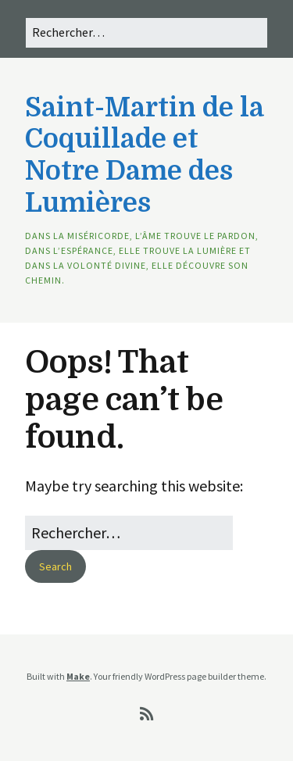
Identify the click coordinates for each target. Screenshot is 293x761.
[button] (55, 566)
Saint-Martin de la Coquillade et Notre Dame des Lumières (144, 155)
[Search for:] (146, 32)
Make (78, 676)
